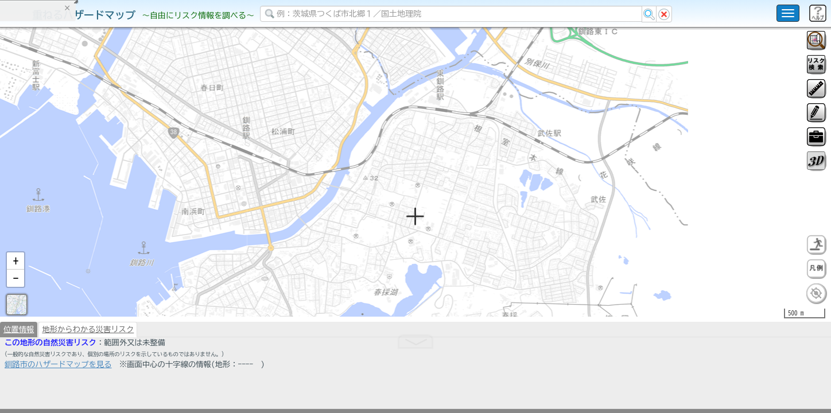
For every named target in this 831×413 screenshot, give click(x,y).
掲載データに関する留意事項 (62, 195)
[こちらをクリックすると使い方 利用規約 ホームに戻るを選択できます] (787, 13)
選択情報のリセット (121, 226)
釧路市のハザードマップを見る (58, 394)
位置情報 (18, 359)
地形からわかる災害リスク (88, 359)
